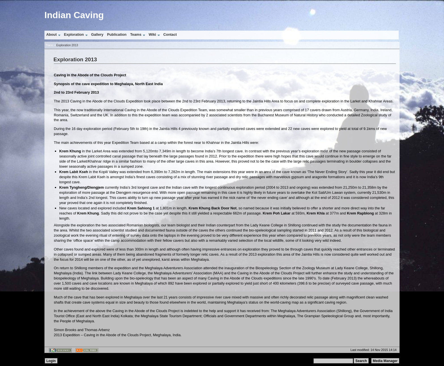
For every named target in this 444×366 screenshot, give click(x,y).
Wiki (152, 34)
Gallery (97, 34)
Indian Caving (74, 15)
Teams (136, 34)
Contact (170, 34)
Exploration (74, 34)
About (51, 34)
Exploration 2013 (67, 45)
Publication (117, 34)
